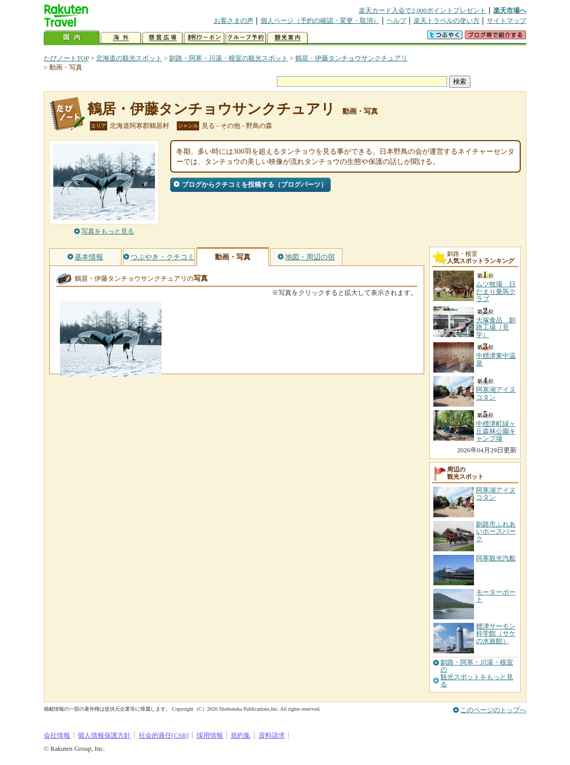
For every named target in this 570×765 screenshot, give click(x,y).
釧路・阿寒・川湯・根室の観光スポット (228, 58)
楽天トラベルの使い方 (447, 20)
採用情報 (210, 735)
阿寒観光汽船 (496, 558)
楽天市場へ (509, 10)
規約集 (240, 735)
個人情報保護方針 (104, 735)
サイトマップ (506, 20)
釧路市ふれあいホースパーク (496, 531)
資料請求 (272, 735)
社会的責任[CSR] (164, 735)
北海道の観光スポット (129, 58)
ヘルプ (396, 20)
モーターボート (496, 595)
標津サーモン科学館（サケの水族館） (496, 633)
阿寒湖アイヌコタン (496, 493)
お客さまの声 (234, 20)
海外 (121, 37)
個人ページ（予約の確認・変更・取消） (320, 20)
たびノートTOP (66, 58)
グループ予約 (246, 37)
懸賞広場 (162, 37)
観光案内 (287, 37)
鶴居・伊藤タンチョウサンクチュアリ (351, 58)
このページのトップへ (493, 710)
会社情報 (57, 735)
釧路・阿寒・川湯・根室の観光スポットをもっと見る (476, 673)
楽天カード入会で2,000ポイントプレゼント (422, 10)
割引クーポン (204, 37)
